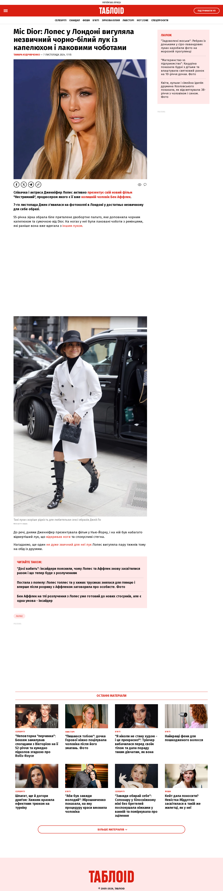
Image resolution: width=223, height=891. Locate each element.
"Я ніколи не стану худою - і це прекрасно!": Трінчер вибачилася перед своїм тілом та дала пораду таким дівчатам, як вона (136, 744)
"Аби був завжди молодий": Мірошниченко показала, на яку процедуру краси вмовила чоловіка (86, 804)
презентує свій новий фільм (110, 192)
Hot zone (142, 20)
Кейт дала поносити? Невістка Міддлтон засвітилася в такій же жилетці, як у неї (183, 802)
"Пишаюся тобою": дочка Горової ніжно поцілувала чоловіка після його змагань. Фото (85, 742)
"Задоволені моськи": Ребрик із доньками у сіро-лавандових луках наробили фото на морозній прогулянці (183, 46)
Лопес (19, 616)
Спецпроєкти (159, 20)
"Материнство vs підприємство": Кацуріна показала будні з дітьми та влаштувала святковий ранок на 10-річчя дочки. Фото (182, 67)
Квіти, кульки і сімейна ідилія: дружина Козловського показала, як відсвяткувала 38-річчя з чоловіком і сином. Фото (183, 90)
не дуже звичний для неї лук (68, 545)
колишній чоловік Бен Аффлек (105, 197)
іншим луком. (72, 226)
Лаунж (166, 35)
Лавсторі (128, 20)
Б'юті (96, 20)
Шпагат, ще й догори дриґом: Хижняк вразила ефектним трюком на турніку (34, 802)
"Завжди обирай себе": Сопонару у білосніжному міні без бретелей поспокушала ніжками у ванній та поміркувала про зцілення (136, 806)
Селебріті (60, 20)
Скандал (74, 20)
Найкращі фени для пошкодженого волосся (184, 738)
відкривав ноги (58, 537)
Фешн (86, 20)
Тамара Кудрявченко (27, 54)
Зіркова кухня (111, 20)
